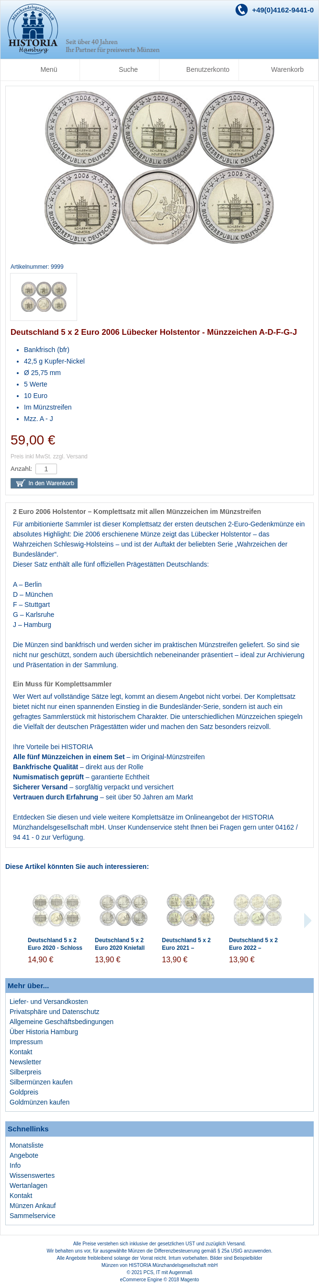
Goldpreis (24, 1092)
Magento (190, 1279)
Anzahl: (21, 468)
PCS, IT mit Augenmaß (168, 1272)
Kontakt (21, 1052)
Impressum (26, 1042)
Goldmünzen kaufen (39, 1102)
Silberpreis (25, 1072)
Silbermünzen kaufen (41, 1082)
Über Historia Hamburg (44, 1032)
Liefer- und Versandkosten (49, 1001)
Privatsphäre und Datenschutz (55, 1011)
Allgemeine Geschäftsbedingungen (62, 1022)
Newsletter (25, 1062)
